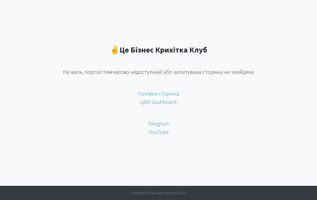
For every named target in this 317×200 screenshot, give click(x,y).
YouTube (159, 131)
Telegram (158, 123)
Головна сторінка (158, 93)
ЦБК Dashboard (158, 101)
